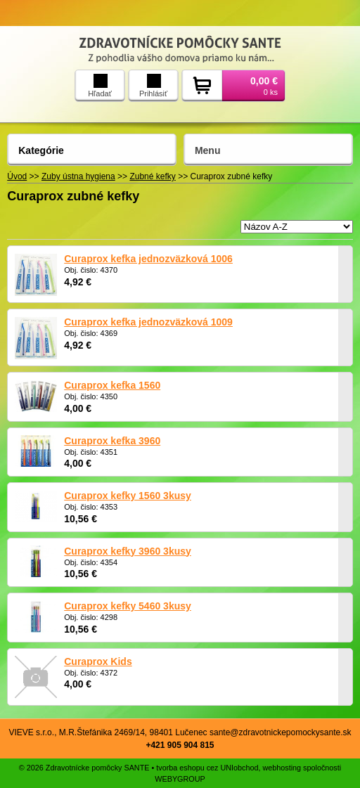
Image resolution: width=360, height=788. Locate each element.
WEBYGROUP (180, 779)
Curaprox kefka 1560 (112, 385)
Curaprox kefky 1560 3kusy (127, 495)
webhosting (281, 767)
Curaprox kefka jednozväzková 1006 (148, 258)
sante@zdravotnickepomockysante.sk (281, 732)
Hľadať (100, 86)
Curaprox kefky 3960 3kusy (127, 551)
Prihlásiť (153, 86)
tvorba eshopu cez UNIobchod (207, 767)
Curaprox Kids (97, 661)
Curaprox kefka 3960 (112, 440)
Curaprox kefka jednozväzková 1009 (148, 322)
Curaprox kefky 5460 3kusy (127, 606)
